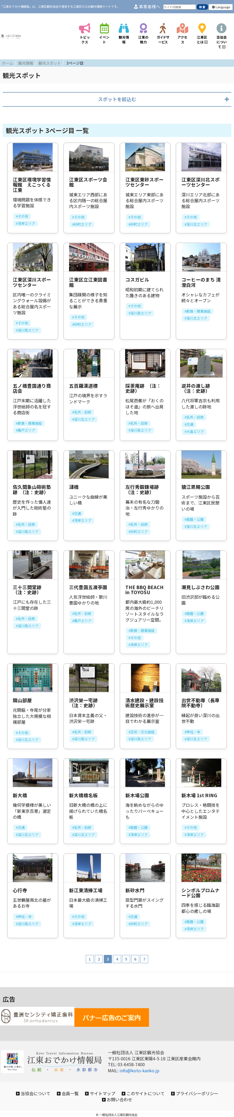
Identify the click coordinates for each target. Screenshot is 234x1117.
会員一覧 (92, 1088)
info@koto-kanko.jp (139, 1063)
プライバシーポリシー (96, 1096)
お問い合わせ (146, 1096)
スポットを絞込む (117, 92)
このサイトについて (177, 1088)
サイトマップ (129, 1088)
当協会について (52, 1088)
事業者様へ (147, 6)
